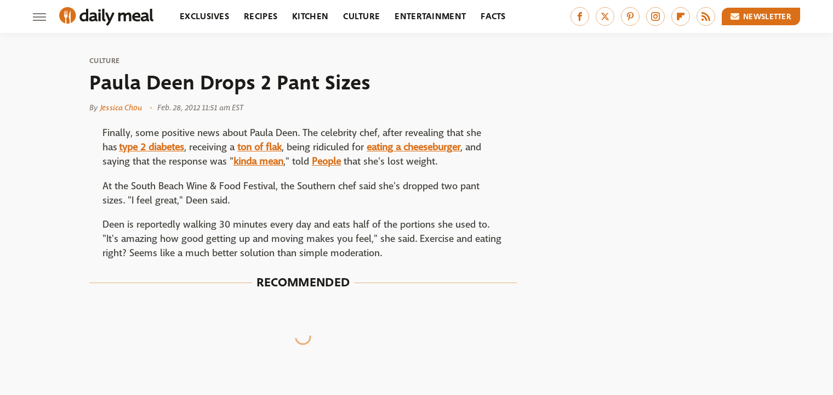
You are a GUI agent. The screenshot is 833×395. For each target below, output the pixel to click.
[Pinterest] (630, 16)
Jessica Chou (121, 107)
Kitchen (310, 16)
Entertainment (430, 16)
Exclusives (204, 16)
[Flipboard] (680, 16)
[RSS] (706, 16)
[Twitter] (605, 16)
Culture (361, 16)
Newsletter (761, 16)
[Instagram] (655, 16)
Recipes (260, 16)
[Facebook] (579, 16)
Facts (493, 16)
